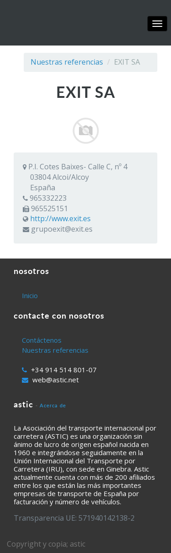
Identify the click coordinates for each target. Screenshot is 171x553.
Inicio (30, 295)
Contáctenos (42, 340)
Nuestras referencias (67, 62)
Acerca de (53, 405)
